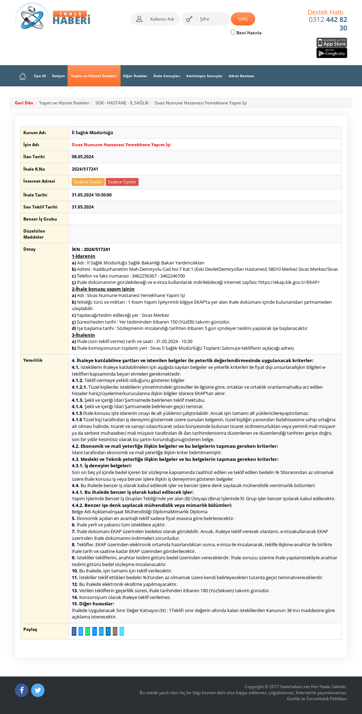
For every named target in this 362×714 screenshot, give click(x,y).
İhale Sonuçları (166, 75)
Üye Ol (40, 75)
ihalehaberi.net (295, 687)
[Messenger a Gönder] (93, 631)
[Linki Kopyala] (120, 631)
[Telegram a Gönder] (100, 631)
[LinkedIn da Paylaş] (107, 631)
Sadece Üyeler (87, 182)
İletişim (58, 75)
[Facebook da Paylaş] (73, 631)
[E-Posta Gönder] (113, 631)
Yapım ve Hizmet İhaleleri (94, 75)
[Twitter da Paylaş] (79, 631)
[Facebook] (21, 690)
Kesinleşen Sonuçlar (204, 75)
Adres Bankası (241, 75)
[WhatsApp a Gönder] (86, 631)
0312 (328, 20)
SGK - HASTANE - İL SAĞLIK (121, 103)
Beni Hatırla (246, 33)
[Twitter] (38, 690)
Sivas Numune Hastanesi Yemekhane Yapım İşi (200, 103)
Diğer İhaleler (135, 75)
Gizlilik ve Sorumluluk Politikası (317, 699)
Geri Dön (24, 103)
